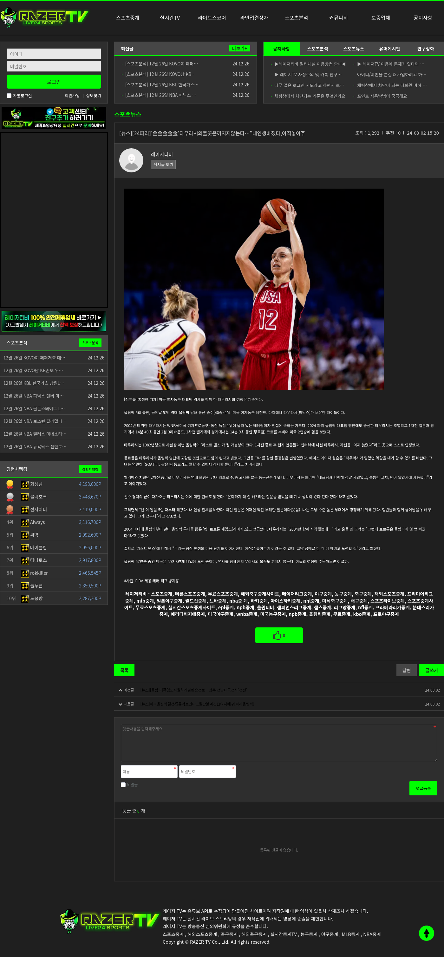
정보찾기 (93, 95)
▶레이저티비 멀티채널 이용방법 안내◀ (308, 64)
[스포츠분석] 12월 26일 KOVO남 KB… (159, 74)
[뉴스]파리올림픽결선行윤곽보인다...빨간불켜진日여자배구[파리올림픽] (197, 703)
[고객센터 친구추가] (54, 117)
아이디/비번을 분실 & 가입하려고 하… (390, 74)
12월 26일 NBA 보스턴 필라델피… (35, 421)
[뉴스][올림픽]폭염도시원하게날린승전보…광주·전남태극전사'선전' (193, 690)
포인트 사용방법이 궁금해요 (380, 96)
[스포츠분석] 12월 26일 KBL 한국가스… (160, 84)
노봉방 (32, 598)
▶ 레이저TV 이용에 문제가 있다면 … (389, 64)
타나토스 (34, 560)
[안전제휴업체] (54, 320)
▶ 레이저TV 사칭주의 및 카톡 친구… (306, 74)
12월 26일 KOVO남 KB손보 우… (33, 370)
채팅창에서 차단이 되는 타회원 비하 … (390, 85)
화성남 (32, 483)
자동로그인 (19, 96)
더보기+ (239, 48)
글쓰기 (431, 670)
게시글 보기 (163, 164)
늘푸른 (32, 585)
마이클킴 (34, 547)
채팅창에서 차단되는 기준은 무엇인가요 (308, 96)
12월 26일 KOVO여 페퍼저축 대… (34, 357)
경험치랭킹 (90, 469)
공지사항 (281, 48)
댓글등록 (423, 788)
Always (33, 522)
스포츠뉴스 (353, 48)
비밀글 (129, 784)
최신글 (127, 48)
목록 (124, 670)
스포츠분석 (317, 48)
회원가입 (72, 95)
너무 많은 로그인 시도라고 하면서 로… (307, 85)
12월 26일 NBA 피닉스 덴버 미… (33, 395)
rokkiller (34, 572)
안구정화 (425, 48)
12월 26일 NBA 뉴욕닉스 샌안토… (35, 446)
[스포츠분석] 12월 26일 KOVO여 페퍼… (160, 63)
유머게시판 (389, 48)
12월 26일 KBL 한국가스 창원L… (33, 383)
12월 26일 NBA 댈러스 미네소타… (35, 434)
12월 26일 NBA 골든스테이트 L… (34, 408)
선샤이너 (34, 509)
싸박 (30, 534)
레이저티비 (162, 154)
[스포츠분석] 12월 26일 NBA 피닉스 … (159, 95)
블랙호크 (34, 496)
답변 (406, 670)
